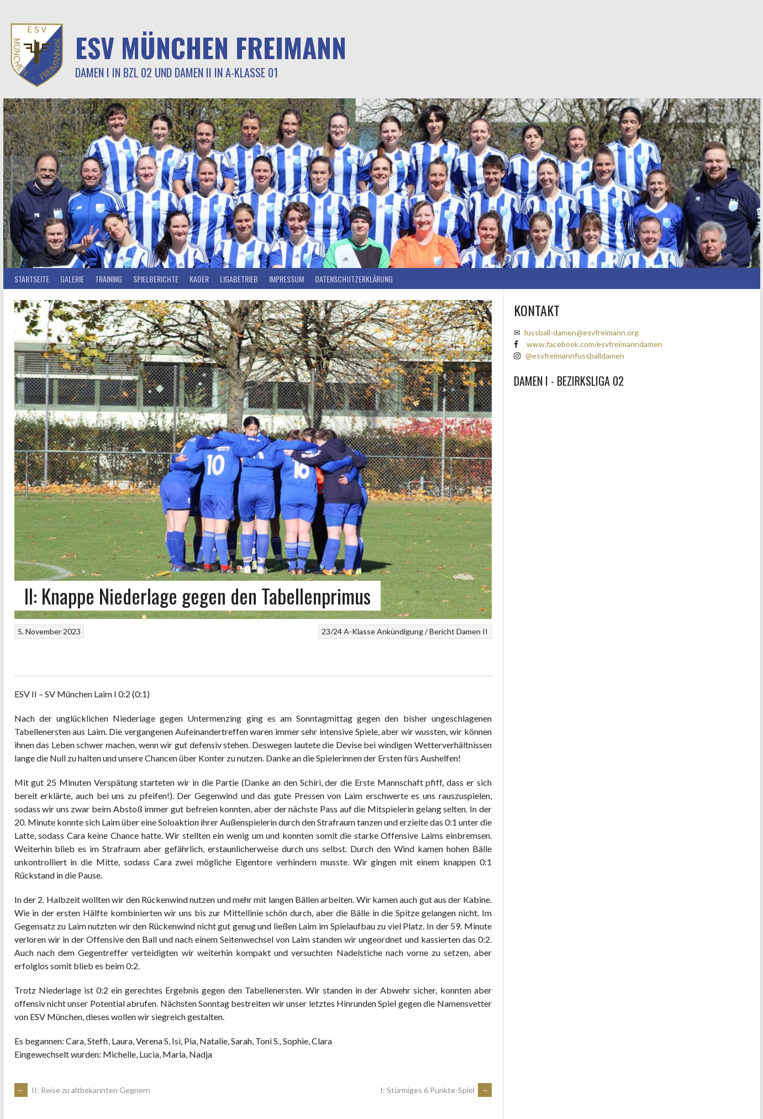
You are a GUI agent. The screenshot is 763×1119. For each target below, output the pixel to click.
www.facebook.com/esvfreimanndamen (594, 344)
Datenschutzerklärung (354, 279)
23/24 (332, 631)
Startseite (31, 279)
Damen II (472, 631)
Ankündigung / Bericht (416, 631)
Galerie (72, 279)
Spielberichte (155, 279)
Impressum (286, 279)
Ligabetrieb (239, 279)
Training (108, 279)
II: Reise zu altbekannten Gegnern (82, 1090)
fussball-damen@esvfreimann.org (581, 332)
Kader (199, 279)
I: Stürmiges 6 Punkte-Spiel (436, 1090)
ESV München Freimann (210, 47)
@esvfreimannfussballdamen (574, 355)
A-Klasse (359, 631)
